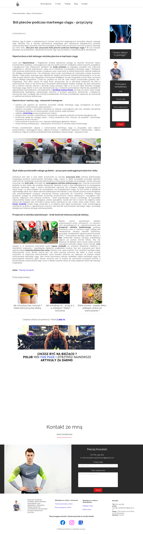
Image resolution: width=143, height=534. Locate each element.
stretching (27, 113)
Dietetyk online (88, 506)
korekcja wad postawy (63, 90)
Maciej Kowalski (26, 270)
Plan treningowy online (63, 507)
